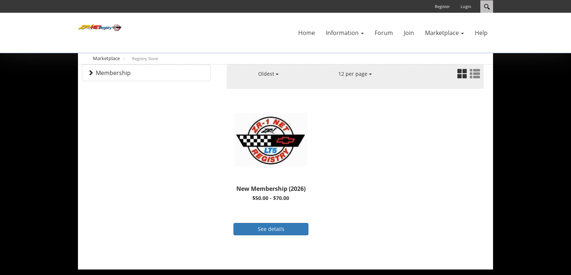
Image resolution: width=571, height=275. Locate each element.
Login (466, 6)
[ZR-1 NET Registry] (100, 27)
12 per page (355, 73)
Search (486, 6)
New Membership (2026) (271, 189)
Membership (113, 73)
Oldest (268, 73)
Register (442, 6)
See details (271, 228)
